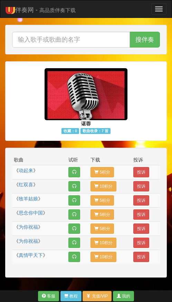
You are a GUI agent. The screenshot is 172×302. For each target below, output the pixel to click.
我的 (123, 296)
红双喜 (26, 184)
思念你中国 (31, 213)
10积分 (103, 186)
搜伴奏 (144, 39)
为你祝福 (28, 227)
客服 (48, 296)
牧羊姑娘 (28, 198)
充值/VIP (97, 296)
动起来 (26, 170)
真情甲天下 (31, 255)
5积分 (102, 172)
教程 (71, 296)
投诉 (141, 172)
